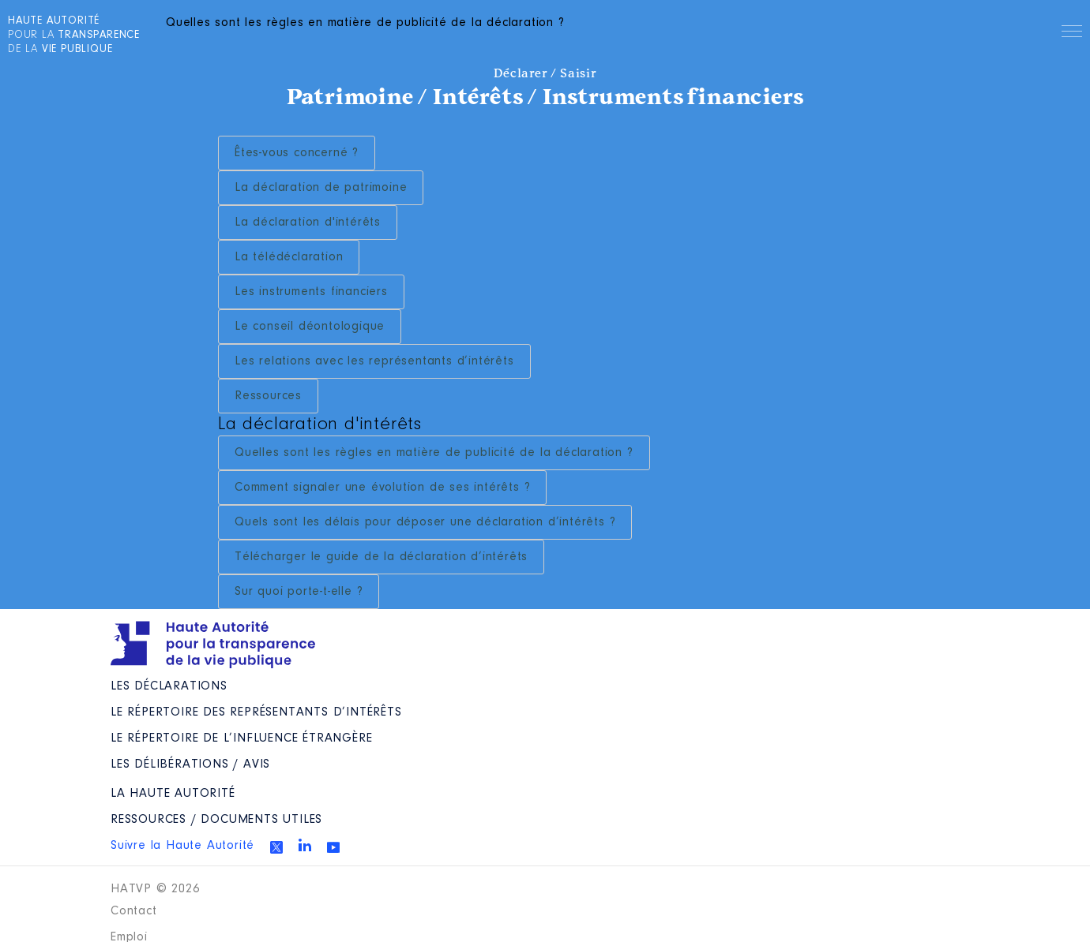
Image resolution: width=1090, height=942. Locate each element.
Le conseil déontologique (310, 326)
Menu (1072, 34)
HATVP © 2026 (155, 889)
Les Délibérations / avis (190, 764)
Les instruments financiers (311, 292)
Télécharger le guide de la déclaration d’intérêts (381, 557)
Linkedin (305, 845)
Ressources (268, 396)
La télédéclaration (289, 257)
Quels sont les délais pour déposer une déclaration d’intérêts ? (425, 522)
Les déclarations (169, 686)
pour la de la (74, 35)
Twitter (276, 847)
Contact (134, 911)
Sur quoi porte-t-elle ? (299, 591)
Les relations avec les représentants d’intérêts (374, 361)
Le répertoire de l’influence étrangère (241, 738)
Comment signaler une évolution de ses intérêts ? (382, 487)
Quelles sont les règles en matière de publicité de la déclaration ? (434, 453)
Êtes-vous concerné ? (297, 153)
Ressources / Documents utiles (216, 819)
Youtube (333, 847)
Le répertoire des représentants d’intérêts (256, 712)
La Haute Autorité (173, 793)
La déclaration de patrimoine (321, 187)
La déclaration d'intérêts (308, 222)
